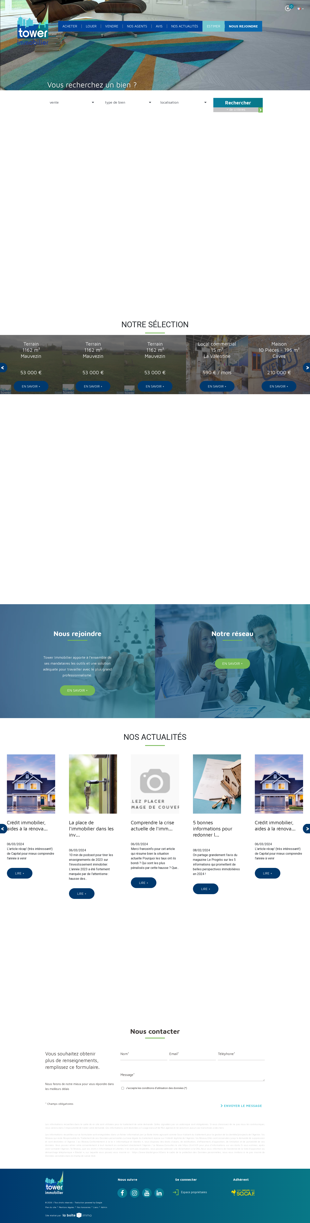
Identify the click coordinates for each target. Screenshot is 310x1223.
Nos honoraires (84, 1207)
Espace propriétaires (190, 1192)
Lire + (19, 873)
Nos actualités (184, 26)
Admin (104, 1207)
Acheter (69, 26)
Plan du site (50, 1207)
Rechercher (238, 102)
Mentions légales (66, 1207)
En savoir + (31, 386)
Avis (159, 26)
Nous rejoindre (243, 26)
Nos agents (137, 26)
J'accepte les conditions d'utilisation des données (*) (156, 1088)
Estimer (213, 26)
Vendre (111, 26)
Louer (91, 26)
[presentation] (3, 367)
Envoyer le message (241, 1106)
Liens (95, 1207)
